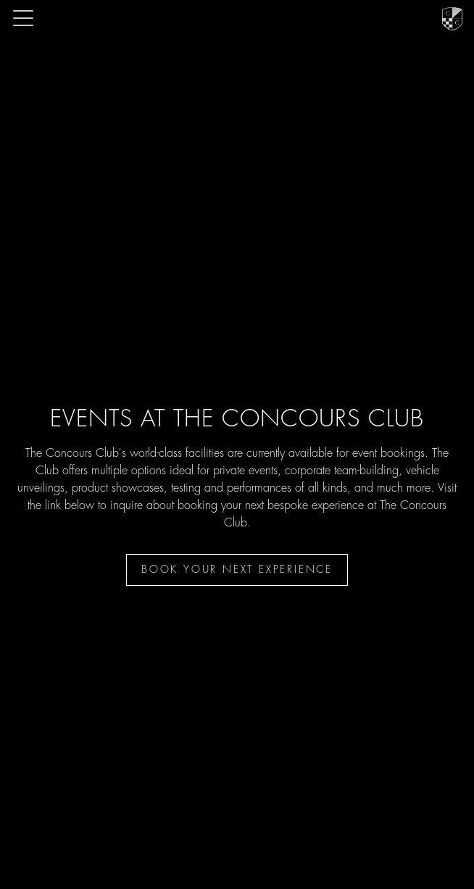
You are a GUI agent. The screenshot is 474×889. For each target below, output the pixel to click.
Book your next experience (237, 570)
